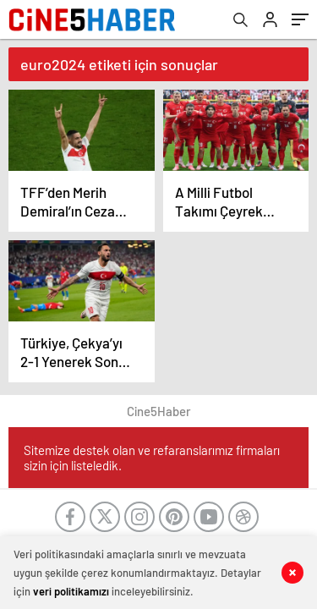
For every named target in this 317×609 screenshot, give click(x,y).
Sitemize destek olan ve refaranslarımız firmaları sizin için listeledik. (152, 457)
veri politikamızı (71, 591)
